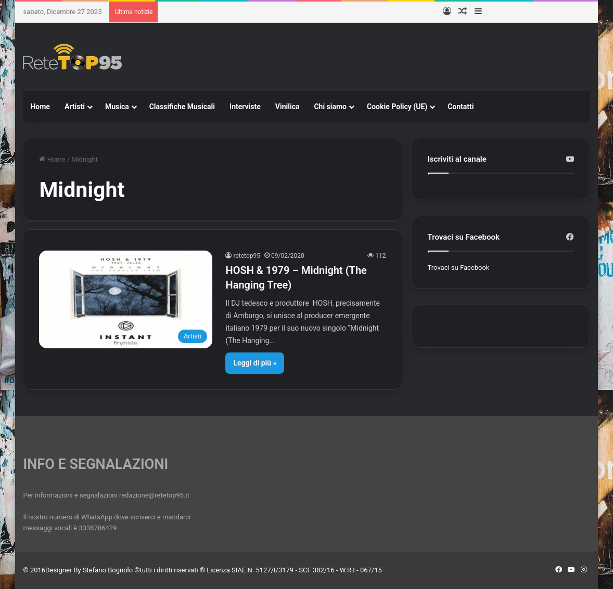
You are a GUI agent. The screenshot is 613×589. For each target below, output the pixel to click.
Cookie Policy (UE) (397, 106)
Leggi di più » (254, 363)
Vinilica (287, 106)
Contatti (461, 106)
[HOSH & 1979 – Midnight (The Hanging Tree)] (125, 299)
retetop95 (246, 255)
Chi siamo (330, 106)
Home (39, 106)
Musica (117, 106)
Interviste (245, 106)
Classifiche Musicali (182, 106)
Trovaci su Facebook (459, 267)
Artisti (75, 106)
